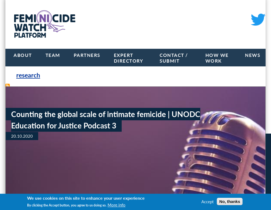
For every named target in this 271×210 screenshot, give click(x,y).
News (252, 55)
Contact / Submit (174, 58)
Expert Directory (128, 58)
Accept (207, 201)
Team (53, 55)
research (28, 75)
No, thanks (229, 201)
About (23, 55)
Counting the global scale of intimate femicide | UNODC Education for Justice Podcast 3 (105, 119)
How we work (217, 58)
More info (116, 204)
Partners (87, 55)
